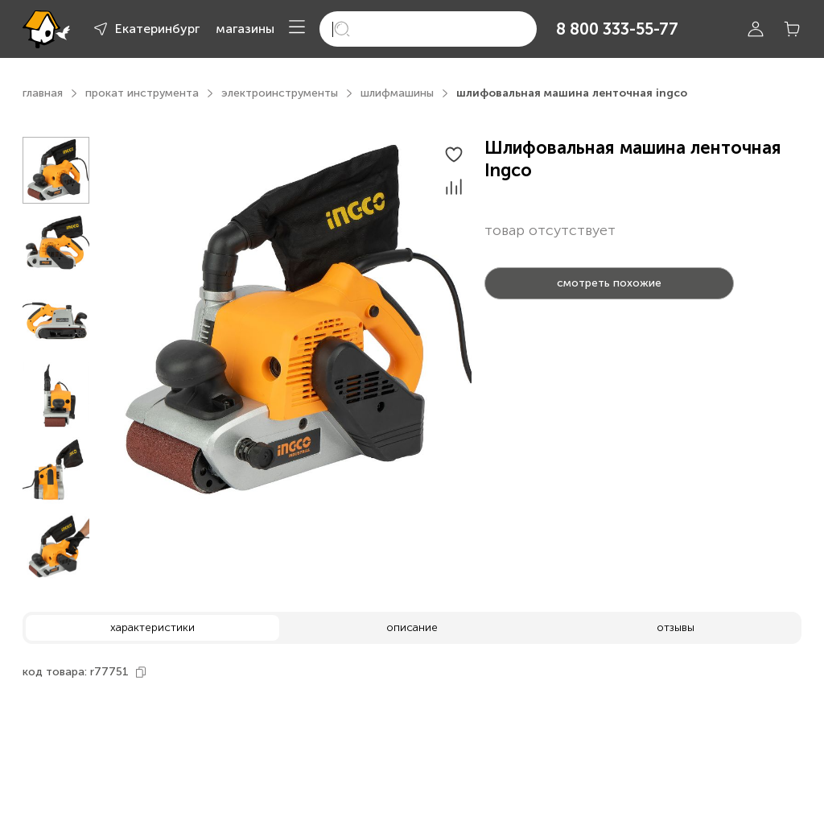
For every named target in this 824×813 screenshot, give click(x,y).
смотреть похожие (609, 283)
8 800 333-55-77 (617, 29)
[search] (428, 29)
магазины (245, 28)
